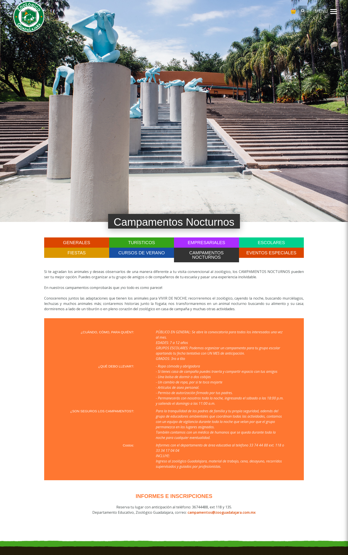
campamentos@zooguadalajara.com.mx (222, 512)
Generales (76, 242)
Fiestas (76, 252)
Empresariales (206, 242)
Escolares (271, 242)
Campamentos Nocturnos (206, 255)
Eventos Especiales (271, 252)
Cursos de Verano (141, 252)
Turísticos (141, 242)
